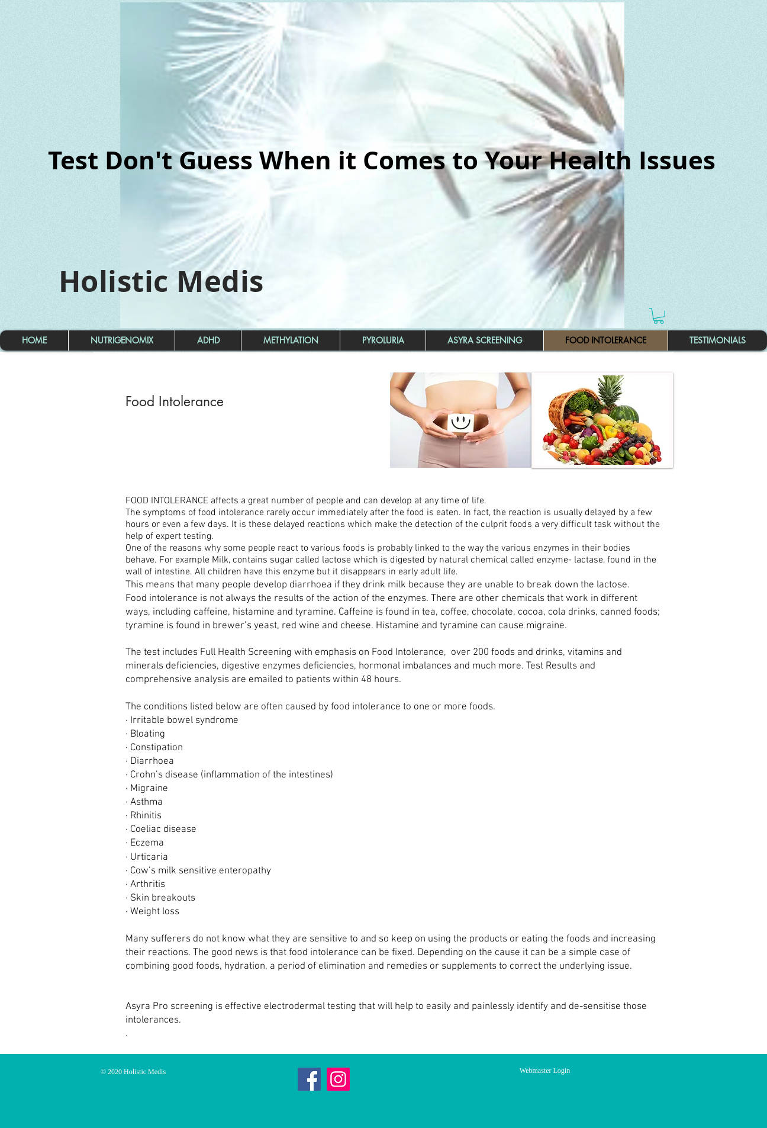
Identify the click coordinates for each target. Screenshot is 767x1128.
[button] (658, 316)
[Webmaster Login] (545, 1071)
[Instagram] (338, 1079)
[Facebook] (309, 1079)
